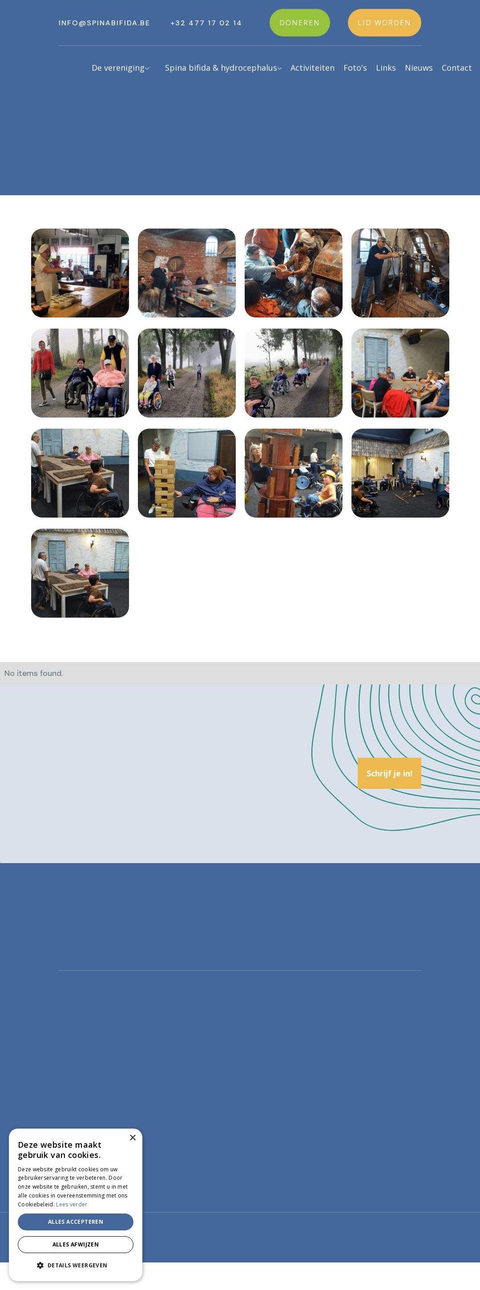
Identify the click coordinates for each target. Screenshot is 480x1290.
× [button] (132, 1138)
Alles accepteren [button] (75, 1222)
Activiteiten (312, 67)
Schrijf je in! (389, 773)
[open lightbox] (80, 273)
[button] (115, 69)
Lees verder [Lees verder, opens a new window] (71, 1204)
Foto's (355, 67)
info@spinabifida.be (104, 23)
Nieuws (419, 67)
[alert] (75, 1205)
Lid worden (384, 23)
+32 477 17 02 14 (206, 23)
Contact (457, 67)
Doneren (299, 23)
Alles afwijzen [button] (75, 1244)
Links (386, 67)
